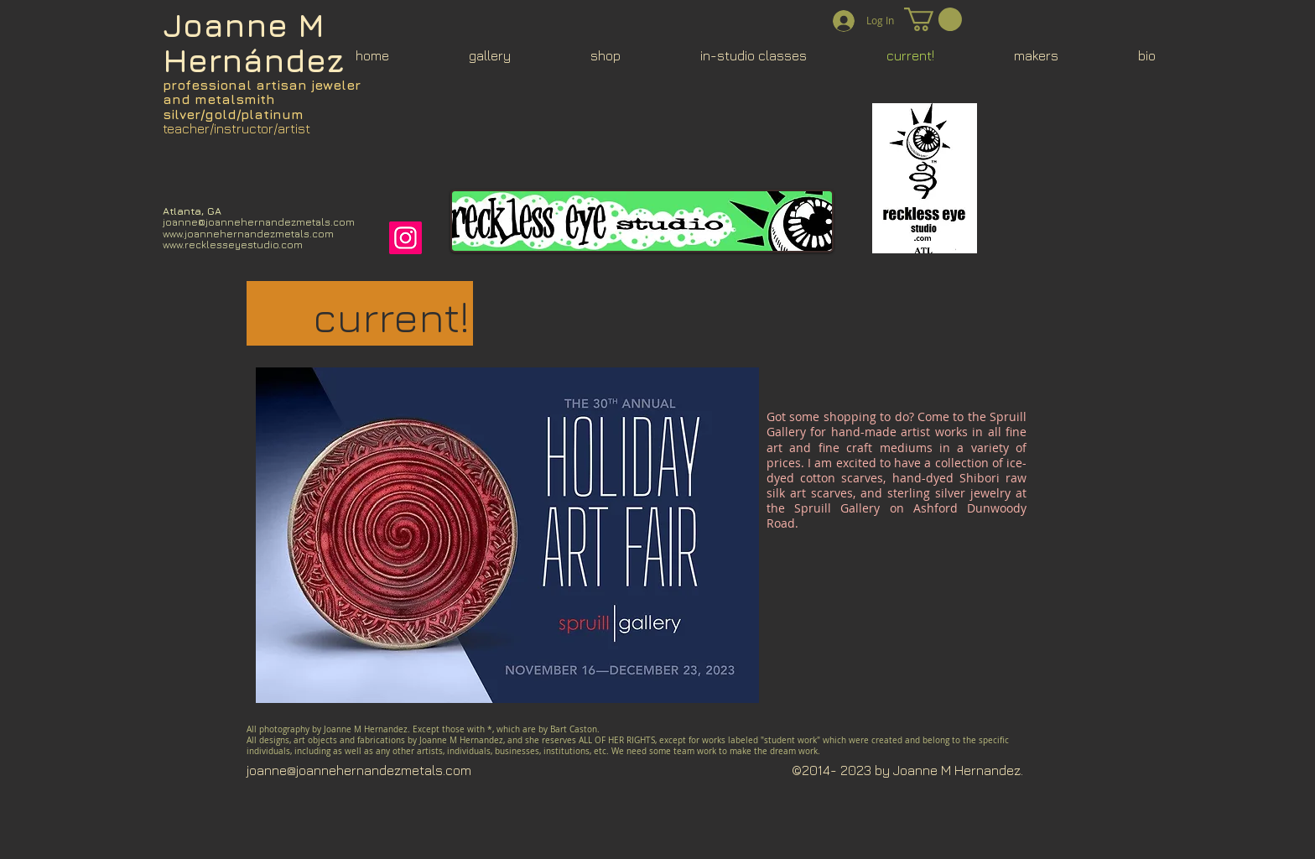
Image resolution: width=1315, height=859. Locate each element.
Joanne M (244, 25)
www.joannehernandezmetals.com (248, 233)
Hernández (253, 60)
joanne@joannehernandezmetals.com (259, 222)
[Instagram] (405, 237)
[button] (933, 19)
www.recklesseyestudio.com (233, 244)
